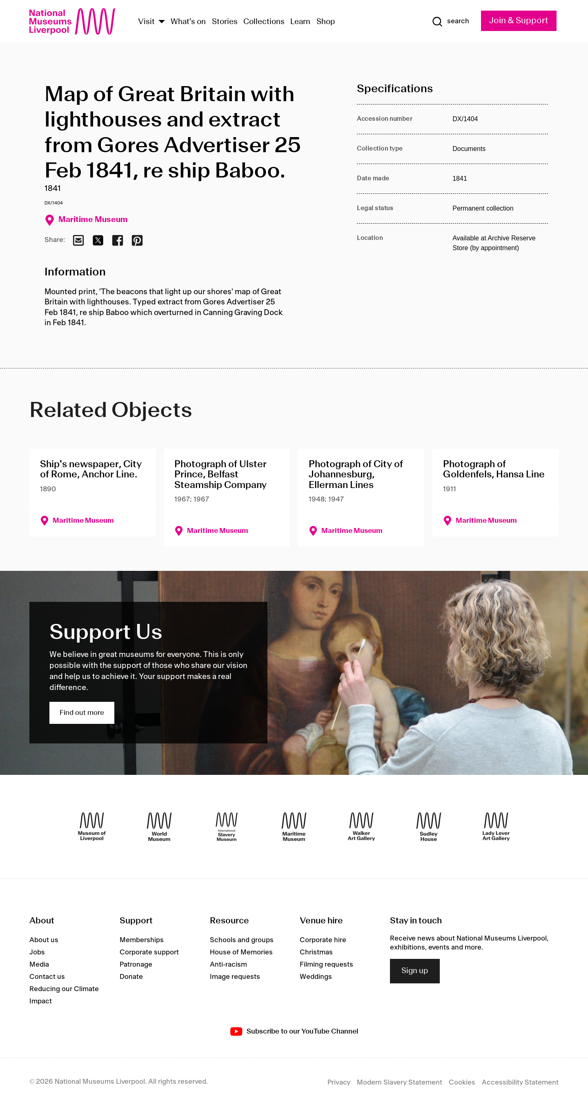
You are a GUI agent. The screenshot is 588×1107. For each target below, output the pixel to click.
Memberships (142, 940)
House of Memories (241, 952)
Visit (146, 22)
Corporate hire (323, 940)
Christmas (316, 952)
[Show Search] (450, 21)
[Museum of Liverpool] (91, 826)
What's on (188, 22)
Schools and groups (242, 940)
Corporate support (149, 952)
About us (43, 940)
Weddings (316, 977)
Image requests (235, 977)
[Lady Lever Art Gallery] (496, 826)
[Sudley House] (428, 826)
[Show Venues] (161, 22)
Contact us (47, 977)
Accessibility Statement (520, 1082)
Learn (300, 22)
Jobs (37, 952)
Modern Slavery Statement (399, 1082)
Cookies (462, 1082)
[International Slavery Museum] (226, 826)
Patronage (136, 964)
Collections (264, 22)
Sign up (414, 971)
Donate (131, 977)
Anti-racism (228, 964)
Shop (325, 22)
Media (39, 964)
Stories (225, 22)
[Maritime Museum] (294, 826)
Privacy (338, 1082)
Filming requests (326, 964)
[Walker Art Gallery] (361, 826)
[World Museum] (159, 826)
